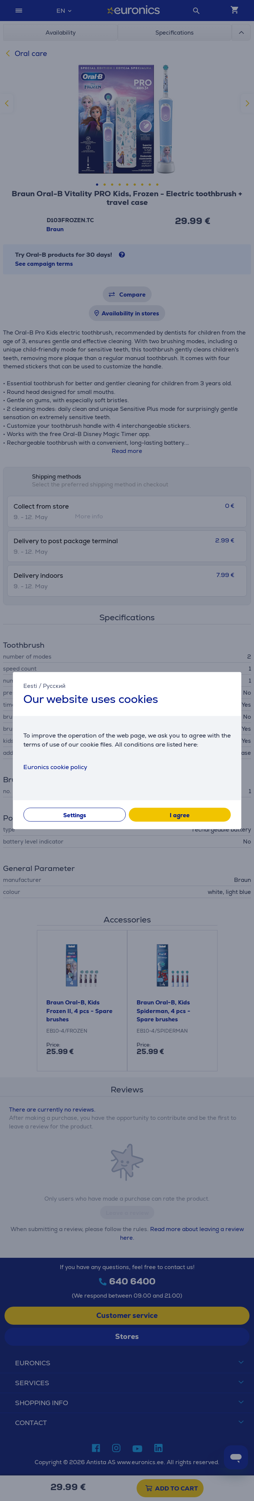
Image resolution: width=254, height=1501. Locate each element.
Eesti (30, 685)
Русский (54, 685)
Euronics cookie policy (55, 767)
